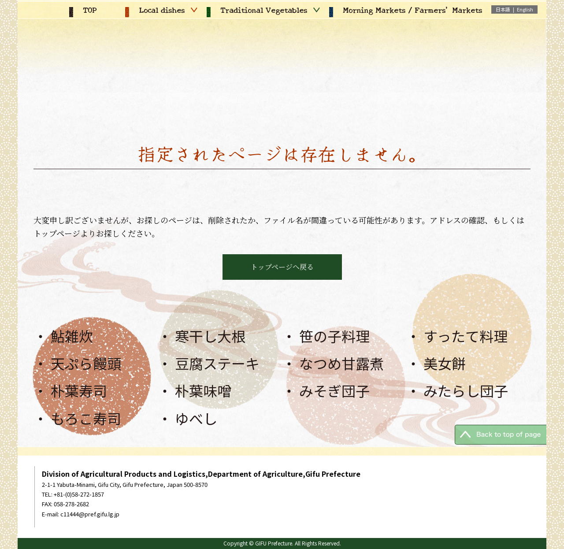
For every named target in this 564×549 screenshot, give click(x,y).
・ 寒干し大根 (201, 336)
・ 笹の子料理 (326, 336)
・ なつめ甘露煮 (333, 363)
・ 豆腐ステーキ (209, 363)
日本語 (503, 9)
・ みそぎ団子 (326, 390)
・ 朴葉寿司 (70, 390)
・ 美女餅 (436, 363)
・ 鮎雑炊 (63, 336)
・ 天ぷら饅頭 (77, 363)
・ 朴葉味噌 (194, 390)
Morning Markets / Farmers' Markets (405, 10)
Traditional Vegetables (263, 10)
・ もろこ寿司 (77, 418)
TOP (82, 10)
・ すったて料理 (457, 336)
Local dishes (161, 10)
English (525, 9)
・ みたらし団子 (457, 390)
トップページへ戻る (282, 267)
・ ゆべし (187, 418)
